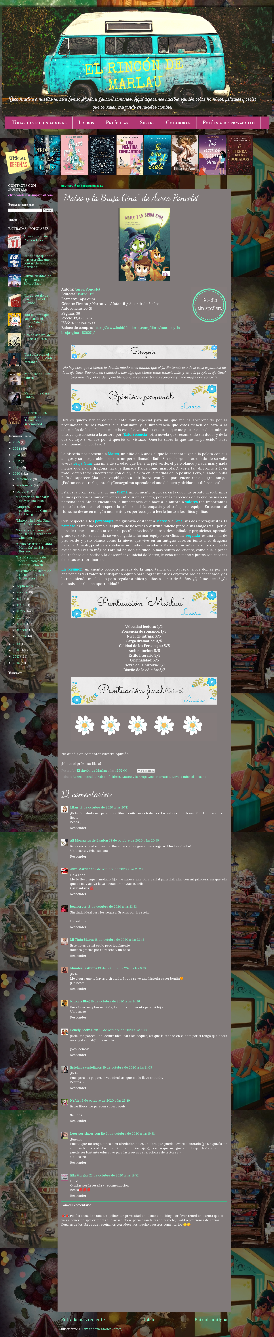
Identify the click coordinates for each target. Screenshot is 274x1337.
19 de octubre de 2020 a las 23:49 (105, 1100)
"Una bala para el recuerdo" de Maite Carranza (38, 358)
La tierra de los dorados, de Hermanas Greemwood (35, 418)
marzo (22, 624)
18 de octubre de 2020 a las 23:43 (119, 940)
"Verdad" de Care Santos (36, 395)
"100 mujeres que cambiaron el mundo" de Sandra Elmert (38, 320)
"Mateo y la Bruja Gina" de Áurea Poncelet (33, 522)
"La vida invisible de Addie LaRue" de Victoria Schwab (31, 561)
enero (22, 636)
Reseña (200, 777)
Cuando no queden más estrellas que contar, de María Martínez (38, 261)
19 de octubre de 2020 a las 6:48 (122, 968)
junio (21, 605)
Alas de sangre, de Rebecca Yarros (37, 337)
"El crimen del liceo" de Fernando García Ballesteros (33, 574)
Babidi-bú (86, 294)
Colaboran (178, 122)
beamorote (78, 907)
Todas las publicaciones (39, 122)
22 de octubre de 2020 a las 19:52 (114, 1175)
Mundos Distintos (83, 968)
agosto (22, 592)
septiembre (26, 586)
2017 (16, 657)
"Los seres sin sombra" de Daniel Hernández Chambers (33, 534)
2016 (17, 663)
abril (20, 617)
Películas (117, 122)
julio (20, 599)
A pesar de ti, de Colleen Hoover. (36, 238)
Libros (86, 122)
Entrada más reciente (83, 1319)
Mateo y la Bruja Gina (138, 777)
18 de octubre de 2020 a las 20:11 (103, 807)
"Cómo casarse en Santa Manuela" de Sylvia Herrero (34, 547)
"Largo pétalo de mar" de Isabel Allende (36, 299)
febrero (23, 630)
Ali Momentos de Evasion (89, 840)
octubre (23, 491)
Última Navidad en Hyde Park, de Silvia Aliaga (38, 279)
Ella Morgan (79, 1175)
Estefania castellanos (86, 1067)
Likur (74, 807)
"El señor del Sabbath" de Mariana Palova (32, 499)
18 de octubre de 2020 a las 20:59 (134, 840)
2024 (17, 449)
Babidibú (104, 777)
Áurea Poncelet (87, 289)
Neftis (74, 1100)
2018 (17, 650)
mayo (21, 611)
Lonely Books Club (84, 1030)
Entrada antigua (211, 1319)
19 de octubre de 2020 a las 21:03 (127, 1067)
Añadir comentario (77, 1205)
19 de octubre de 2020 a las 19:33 (123, 1030)
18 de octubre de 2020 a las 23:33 (112, 907)
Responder (78, 828)
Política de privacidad (228, 122)
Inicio (149, 1319)
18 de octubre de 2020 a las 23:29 (118, 869)
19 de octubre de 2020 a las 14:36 (115, 1001)
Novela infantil (183, 777)
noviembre (25, 485)
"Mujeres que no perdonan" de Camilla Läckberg (33, 510)
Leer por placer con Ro (87, 1134)
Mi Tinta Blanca (82, 940)
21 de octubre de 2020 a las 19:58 (130, 1134)
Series (147, 122)
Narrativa (163, 777)
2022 (17, 461)
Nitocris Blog (80, 1001)
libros (116, 777)
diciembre (25, 479)
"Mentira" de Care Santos (37, 376)
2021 (16, 467)
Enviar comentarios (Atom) (102, 1329)
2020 (17, 474)
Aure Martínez (81, 869)
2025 (17, 442)
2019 (17, 644)
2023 (17, 455)
